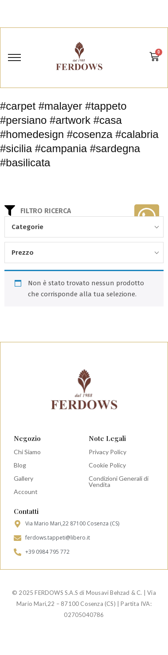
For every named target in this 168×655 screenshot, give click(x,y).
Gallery (23, 478)
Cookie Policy (107, 465)
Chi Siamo (27, 452)
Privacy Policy (107, 452)
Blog (20, 465)
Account (26, 491)
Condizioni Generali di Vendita (118, 481)
